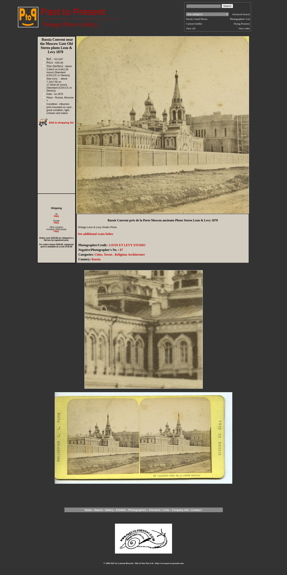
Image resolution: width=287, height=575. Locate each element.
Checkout (154, 509)
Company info (181, 509)
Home (88, 509)
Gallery (109, 509)
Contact (196, 509)
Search (98, 509)
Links (166, 509)
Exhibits (121, 509)
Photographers (137, 509)
